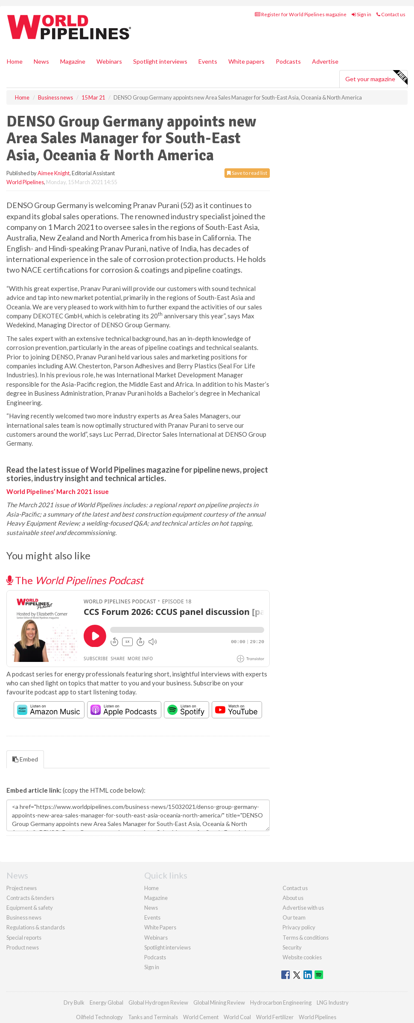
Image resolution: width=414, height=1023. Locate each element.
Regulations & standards (35, 927)
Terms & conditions (306, 937)
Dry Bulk (74, 1002)
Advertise (325, 61)
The (74, 580)
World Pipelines (25, 182)
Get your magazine (376, 78)
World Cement (201, 1017)
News (151, 907)
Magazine (72, 61)
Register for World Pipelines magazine (301, 14)
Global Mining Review (219, 1002)
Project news (21, 888)
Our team (294, 917)
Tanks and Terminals (153, 1017)
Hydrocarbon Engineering (281, 1002)
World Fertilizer (275, 1017)
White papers (246, 61)
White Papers (160, 927)
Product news (22, 947)
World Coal (237, 1017)
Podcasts (288, 61)
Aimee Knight (54, 173)
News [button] (41, 61)
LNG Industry (333, 1002)
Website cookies (302, 957)
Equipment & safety (29, 907)
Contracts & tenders (30, 897)
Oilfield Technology (99, 1017)
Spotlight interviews (160, 61)
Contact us (390, 14)
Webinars (109, 61)
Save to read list (247, 173)
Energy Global (106, 1002)
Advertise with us (303, 907)
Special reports (23, 937)
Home (15, 61)
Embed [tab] (25, 759)
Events (207, 61)
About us (293, 897)
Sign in (361, 14)
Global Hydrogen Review (158, 1002)
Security (292, 947)
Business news (23, 917)
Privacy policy (299, 927)
